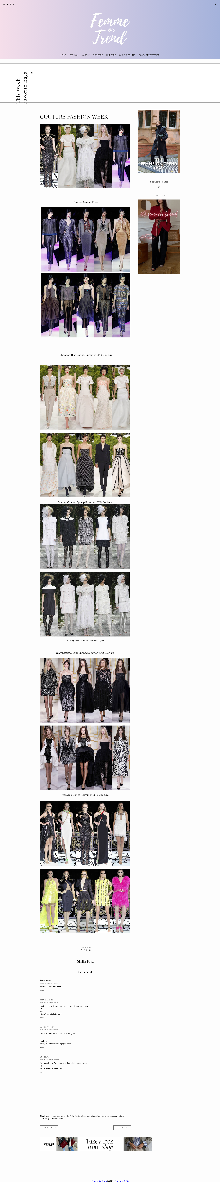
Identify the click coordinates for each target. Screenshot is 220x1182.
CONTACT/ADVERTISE (149, 55)
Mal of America (47, 1027)
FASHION (74, 55)
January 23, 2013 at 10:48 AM (49, 1029)
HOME (63, 55)
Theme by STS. (122, 1181)
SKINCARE (98, 55)
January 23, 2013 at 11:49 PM (49, 1059)
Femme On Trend (99, 1181)
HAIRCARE (111, 55)
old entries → (122, 1128)
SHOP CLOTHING (127, 55)
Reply (42, 990)
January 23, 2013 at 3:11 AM (49, 983)
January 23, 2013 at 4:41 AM (49, 1002)
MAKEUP (86, 55)
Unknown (44, 1057)
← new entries (48, 1128)
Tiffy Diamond (46, 1000)
